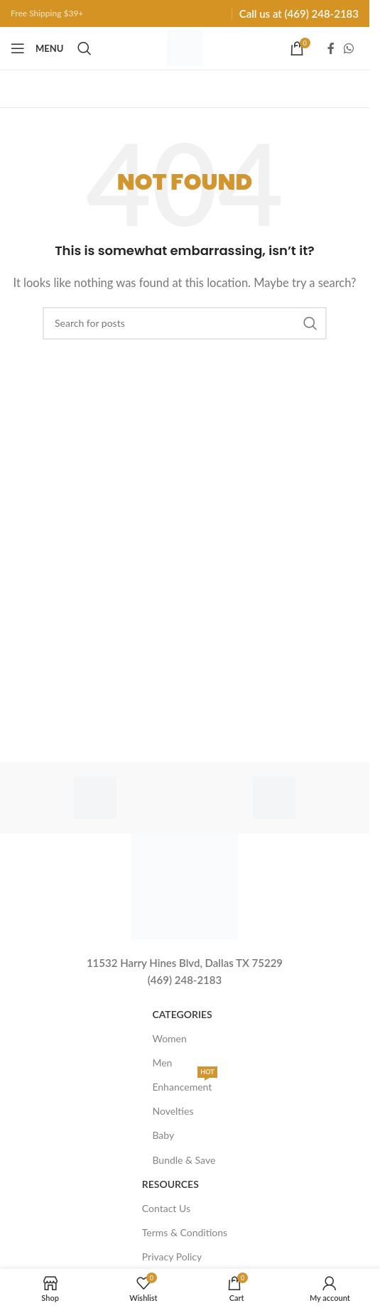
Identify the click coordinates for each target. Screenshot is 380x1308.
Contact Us (166, 1208)
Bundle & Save (183, 1160)
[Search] (84, 48)
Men (162, 1062)
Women (169, 1038)
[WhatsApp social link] (349, 48)
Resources (170, 1184)
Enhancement (184, 1084)
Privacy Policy (172, 1256)
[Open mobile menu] (37, 48)
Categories (182, 1014)
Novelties (172, 1111)
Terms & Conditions (184, 1232)
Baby (163, 1135)
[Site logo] (184, 46)
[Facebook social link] (331, 48)
